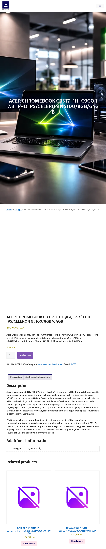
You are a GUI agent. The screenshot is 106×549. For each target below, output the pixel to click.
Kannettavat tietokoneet (50, 364)
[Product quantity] (10, 355)
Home (9, 210)
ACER (73, 364)
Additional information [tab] (37, 377)
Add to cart (25, 355)
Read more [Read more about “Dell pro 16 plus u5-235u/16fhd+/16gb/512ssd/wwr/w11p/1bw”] (29, 543)
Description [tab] (16, 377)
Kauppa (18, 210)
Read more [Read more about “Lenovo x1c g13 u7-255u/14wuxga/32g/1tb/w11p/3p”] (77, 541)
